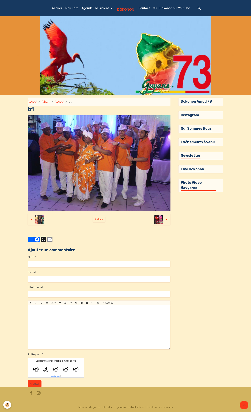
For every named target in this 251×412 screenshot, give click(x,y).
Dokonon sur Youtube (174, 8)
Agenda (87, 8)
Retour (99, 219)
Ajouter (34, 383)
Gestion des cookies (161, 407)
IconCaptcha (55, 376)
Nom (31, 257)
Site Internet (35, 287)
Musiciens (102, 8)
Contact (144, 8)
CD (155, 8)
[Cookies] (7, 405)
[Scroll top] (244, 405)
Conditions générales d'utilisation (123, 407)
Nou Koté (72, 8)
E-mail (32, 272)
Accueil (57, 8)
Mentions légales (88, 407)
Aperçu (107, 303)
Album (46, 101)
